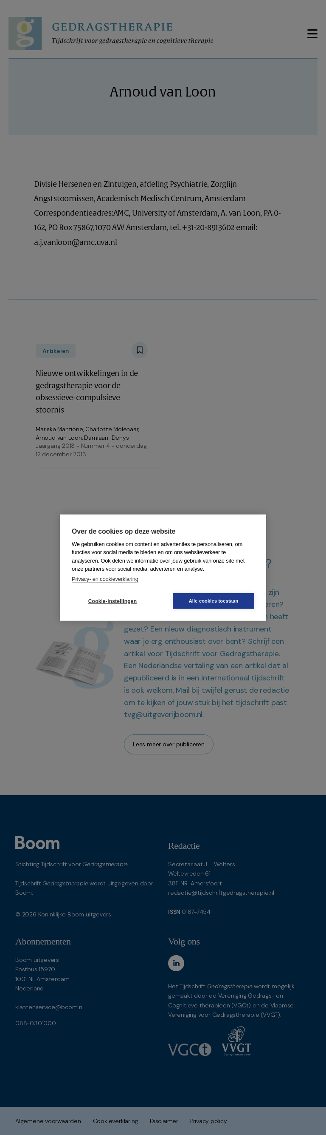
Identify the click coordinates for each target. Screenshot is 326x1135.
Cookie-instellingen (112, 601)
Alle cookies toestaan (214, 600)
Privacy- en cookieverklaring (105, 578)
